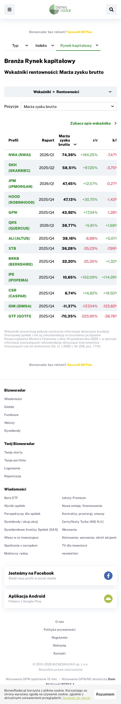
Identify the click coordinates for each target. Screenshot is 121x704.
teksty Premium (74, 498)
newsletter (70, 553)
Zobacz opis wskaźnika (93, 123)
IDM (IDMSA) (20, 306)
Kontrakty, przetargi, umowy (83, 514)
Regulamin (60, 637)
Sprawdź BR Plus (79, 32)
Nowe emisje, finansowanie (82, 506)
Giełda (9, 407)
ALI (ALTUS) (19, 238)
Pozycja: (60, 106)
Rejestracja (12, 476)
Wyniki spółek (14, 506)
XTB (12, 248)
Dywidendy (12, 431)
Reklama (59, 645)
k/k (115, 140)
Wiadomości (13, 399)
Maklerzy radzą (16, 553)
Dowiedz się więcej (76, 698)
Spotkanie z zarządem (20, 545)
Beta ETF (11, 498)
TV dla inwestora (74, 545)
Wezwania (69, 530)
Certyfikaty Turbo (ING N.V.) (83, 522)
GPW (12, 212)
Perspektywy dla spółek (22, 514)
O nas (59, 622)
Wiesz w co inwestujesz (21, 537)
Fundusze (11, 415)
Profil (13, 140)
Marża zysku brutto (64, 140)
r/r (95, 140)
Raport (48, 140)
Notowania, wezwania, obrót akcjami (89, 537)
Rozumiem (105, 694)
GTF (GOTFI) (19, 316)
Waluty (9, 423)
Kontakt (59, 653)
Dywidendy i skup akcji (21, 522)
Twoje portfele (15, 460)
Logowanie (12, 468)
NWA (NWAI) (19, 155)
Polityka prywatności (59, 630)
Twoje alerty (13, 452)
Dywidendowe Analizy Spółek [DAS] (31, 530)
